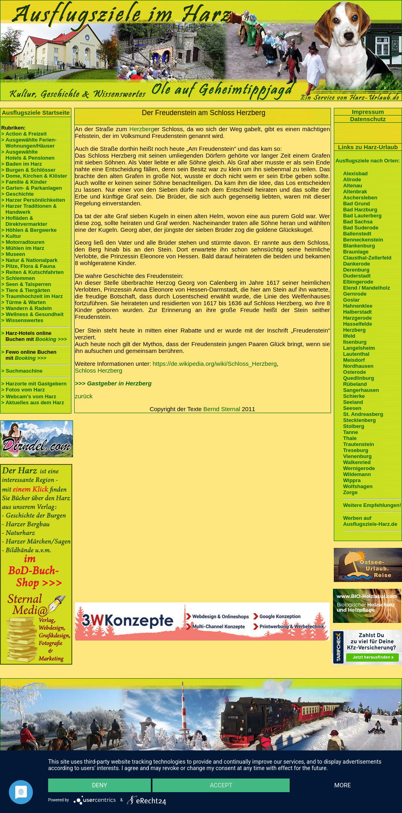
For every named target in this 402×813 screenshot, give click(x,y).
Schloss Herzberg (98, 370)
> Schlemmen (18, 278)
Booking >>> (51, 339)
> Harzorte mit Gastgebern (34, 384)
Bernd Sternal (221, 408)
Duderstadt (357, 276)
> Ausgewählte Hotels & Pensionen (28, 155)
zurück (84, 396)
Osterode (354, 372)
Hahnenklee (357, 306)
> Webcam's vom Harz (28, 396)
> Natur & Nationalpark (29, 260)
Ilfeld (349, 336)
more (342, 785)
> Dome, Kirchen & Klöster (34, 176)
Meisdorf (354, 360)
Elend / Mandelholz (366, 288)
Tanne (350, 432)
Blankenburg (359, 246)
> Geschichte (17, 194)
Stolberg (353, 426)
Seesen (352, 408)
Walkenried (357, 462)
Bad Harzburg (360, 210)
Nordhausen (358, 366)
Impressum (368, 111)
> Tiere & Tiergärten (25, 290)
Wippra (352, 480)
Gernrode (355, 294)
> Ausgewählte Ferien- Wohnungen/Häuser (29, 143)
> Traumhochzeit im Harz (32, 296)
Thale (350, 438)
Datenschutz (368, 119)
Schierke (354, 396)
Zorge (350, 492)
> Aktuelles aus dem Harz (32, 402)
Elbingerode (358, 282)
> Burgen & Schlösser (28, 170)
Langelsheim (359, 348)
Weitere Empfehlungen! (372, 505)
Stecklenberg (359, 420)
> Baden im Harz (21, 164)
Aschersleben (360, 198)
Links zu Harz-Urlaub (368, 147)
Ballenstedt (357, 234)
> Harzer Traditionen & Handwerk (29, 209)
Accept (221, 785)
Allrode (352, 179)
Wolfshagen (357, 486)
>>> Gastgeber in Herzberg (113, 383)
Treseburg (355, 450)
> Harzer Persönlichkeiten (33, 200)
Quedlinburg (358, 378)
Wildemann (357, 474)
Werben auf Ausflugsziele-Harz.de (370, 521)
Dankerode (356, 264)
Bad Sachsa (358, 222)
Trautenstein (358, 444)
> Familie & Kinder (24, 182)
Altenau (352, 185)
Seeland (353, 402)
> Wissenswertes (22, 320)
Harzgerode (357, 318)
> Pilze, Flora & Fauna (28, 266)
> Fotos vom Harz (23, 390)
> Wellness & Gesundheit (32, 314)
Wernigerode (359, 468)
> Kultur (11, 236)
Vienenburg (357, 456)
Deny (99, 785)
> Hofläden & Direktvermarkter (24, 221)
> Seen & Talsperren (26, 284)
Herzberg (142, 129)
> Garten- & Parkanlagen (31, 188)
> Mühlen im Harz (22, 248)
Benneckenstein (363, 240)
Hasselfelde (357, 324)
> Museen (13, 254)
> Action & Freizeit (24, 134)
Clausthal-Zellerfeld (367, 258)
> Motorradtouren (23, 242)
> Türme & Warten (23, 302)
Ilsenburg (355, 342)
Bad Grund (356, 204)
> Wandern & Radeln (26, 308)
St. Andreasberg (363, 414)
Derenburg (356, 270)
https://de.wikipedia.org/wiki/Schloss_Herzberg (215, 363)
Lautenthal (356, 354)
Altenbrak (355, 192)
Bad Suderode (360, 228)
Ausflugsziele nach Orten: (367, 161)
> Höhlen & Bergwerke (29, 230)
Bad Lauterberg (362, 216)
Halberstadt (357, 312)
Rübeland (355, 384)
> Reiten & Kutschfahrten (32, 272)
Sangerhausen (361, 390)
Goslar (351, 300)
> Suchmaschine (22, 371)
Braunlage (356, 252)
